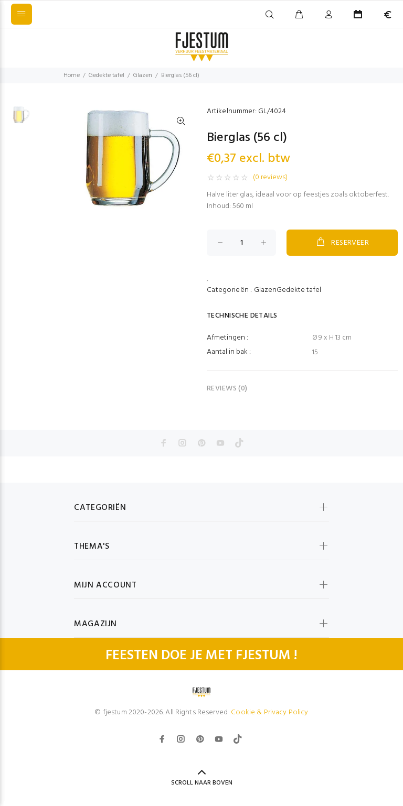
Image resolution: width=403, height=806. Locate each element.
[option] (18, 120)
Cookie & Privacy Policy (269, 712)
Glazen (142, 75)
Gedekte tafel (106, 75)
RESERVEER (342, 242)
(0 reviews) (270, 177)
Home (71, 75)
